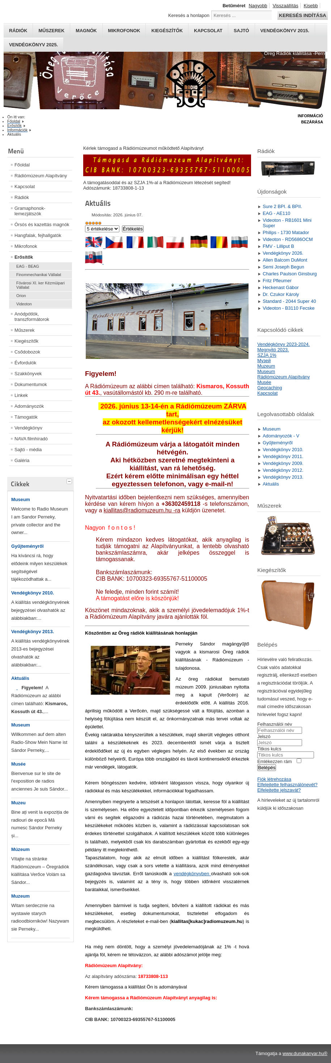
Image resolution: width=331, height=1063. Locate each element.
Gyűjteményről (27, 546)
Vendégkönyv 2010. (32, 593)
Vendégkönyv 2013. (32, 631)
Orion (21, 295)
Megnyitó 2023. (273, 349)
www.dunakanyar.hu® (305, 1053)
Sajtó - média (28, 449)
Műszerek (51, 30)
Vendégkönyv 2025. (33, 44)
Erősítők (23, 257)
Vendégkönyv (28, 428)
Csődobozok (27, 352)
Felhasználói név (274, 724)
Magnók (86, 30)
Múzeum (20, 849)
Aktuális (20, 678)
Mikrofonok (124, 30)
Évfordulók (25, 362)
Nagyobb (258, 5)
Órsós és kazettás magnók (41, 224)
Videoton (24, 304)
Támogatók (26, 417)
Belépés (266, 767)
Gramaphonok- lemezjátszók (29, 211)
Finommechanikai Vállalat (38, 274)
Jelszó (263, 736)
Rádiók (18, 30)
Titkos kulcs (269, 748)
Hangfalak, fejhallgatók (37, 235)
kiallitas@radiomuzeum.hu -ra (142, 510)
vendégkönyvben (192, 873)
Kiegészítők (167, 30)
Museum (20, 499)
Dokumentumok (30, 384)
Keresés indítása (302, 15)
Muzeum (20, 896)
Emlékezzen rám (274, 761)
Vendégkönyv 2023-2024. (283, 344)
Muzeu (18, 802)
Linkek (21, 395)
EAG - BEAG (27, 266)
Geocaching (269, 387)
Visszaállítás (285, 5)
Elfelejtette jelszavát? (279, 790)
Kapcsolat (208, 30)
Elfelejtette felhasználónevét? (287, 784)
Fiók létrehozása (274, 779)
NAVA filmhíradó (31, 438)
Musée (18, 764)
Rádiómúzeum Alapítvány (40, 175)
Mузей (264, 360)
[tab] (70, 480)
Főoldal (22, 165)
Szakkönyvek (28, 373)
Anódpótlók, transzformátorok (31, 316)
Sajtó (241, 30)
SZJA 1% (266, 355)
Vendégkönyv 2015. (284, 30)
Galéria (21, 460)
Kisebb (311, 5)
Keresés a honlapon (188, 15)
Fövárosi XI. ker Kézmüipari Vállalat (40, 285)
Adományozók (29, 406)
